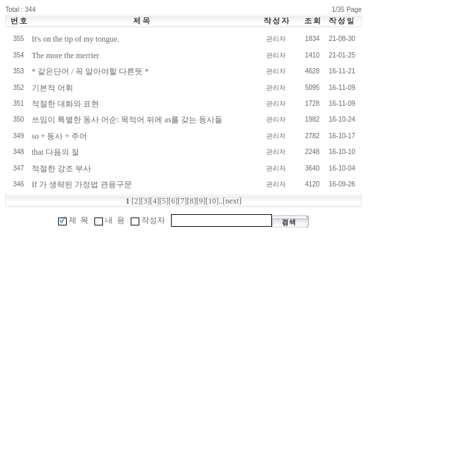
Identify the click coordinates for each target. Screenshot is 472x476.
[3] (145, 201)
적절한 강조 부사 (61, 168)
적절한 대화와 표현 (65, 103)
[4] (154, 201)
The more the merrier (65, 55)
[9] (200, 201)
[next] (232, 201)
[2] (136, 201)
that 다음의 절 (55, 152)
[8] (191, 201)
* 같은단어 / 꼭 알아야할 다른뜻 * (90, 71)
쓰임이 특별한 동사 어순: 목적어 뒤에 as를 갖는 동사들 (127, 119)
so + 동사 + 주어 (59, 136)
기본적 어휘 (52, 88)
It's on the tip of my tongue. (75, 39)
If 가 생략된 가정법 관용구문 (82, 184)
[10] (212, 201)
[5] (163, 201)
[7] (182, 201)
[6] (173, 201)
